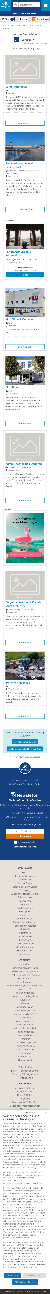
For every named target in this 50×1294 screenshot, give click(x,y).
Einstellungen (34, 1275)
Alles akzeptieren (25, 1282)
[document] (25, 1193)
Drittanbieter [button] (40, 1291)
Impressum (9, 1291)
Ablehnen (12, 1275)
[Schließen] (46, 1112)
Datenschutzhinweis (24, 1291)
